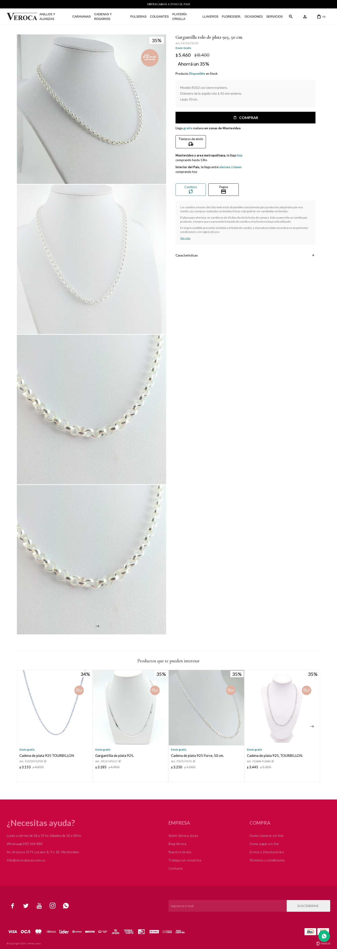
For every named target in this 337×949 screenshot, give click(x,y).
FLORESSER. (231, 16)
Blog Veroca (177, 843)
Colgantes (159, 16)
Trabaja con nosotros (184, 860)
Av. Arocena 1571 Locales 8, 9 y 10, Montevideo (43, 852)
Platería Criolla (179, 16)
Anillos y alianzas (47, 16)
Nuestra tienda (179, 852)
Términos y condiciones (267, 860)
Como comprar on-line (266, 835)
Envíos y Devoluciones (266, 852)
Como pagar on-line (264, 843)
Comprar (248, 117)
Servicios (274, 16)
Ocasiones (254, 16)
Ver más (185, 238)
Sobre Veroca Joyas (183, 835)
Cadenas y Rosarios (103, 16)
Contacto (175, 868)
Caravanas (81, 16)
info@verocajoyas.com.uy (26, 860)
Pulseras (138, 16)
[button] (312, 726)
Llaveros (210, 16)
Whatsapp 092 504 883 (25, 843)
